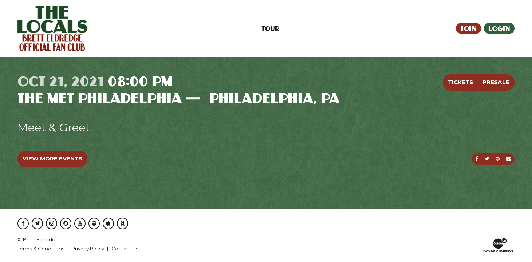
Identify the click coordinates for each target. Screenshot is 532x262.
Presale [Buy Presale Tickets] (495, 82)
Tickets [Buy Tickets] (460, 82)
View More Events (52, 158)
